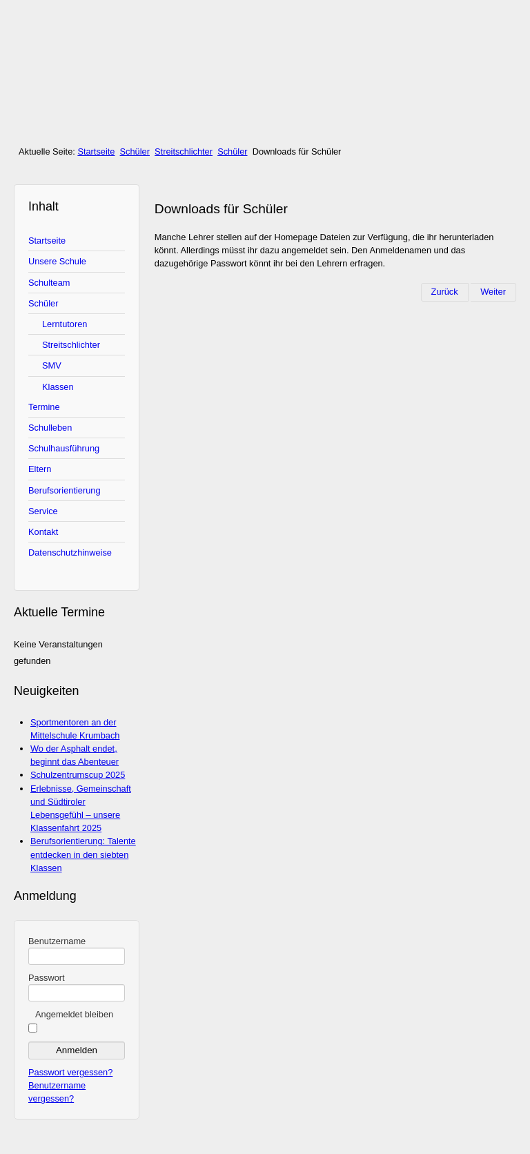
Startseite (96, 151)
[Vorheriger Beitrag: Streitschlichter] (445, 292)
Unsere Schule (57, 261)
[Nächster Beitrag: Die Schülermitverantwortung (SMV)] (493, 292)
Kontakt (43, 532)
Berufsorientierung (64, 490)
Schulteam (49, 282)
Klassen (58, 387)
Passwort (46, 977)
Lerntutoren (64, 324)
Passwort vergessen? (70, 1072)
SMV (51, 365)
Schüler (135, 151)
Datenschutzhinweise (70, 552)
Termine (44, 407)
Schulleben (50, 427)
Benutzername (57, 941)
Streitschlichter (184, 151)
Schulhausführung (63, 448)
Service (43, 511)
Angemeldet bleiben (74, 1014)
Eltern (39, 469)
